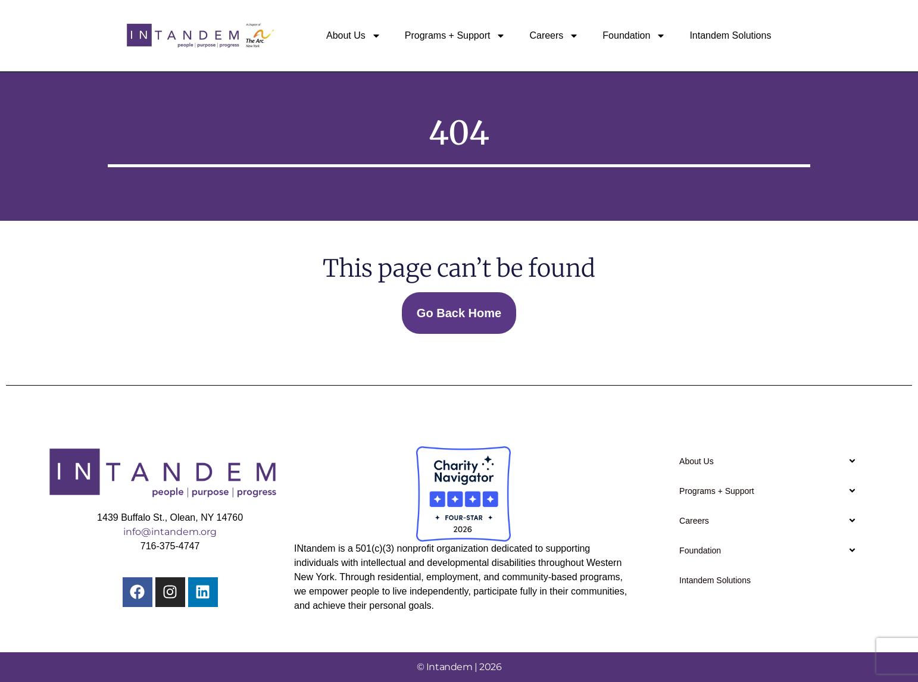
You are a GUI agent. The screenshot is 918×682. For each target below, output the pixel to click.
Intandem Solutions (730, 35)
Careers (554, 35)
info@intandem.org (170, 531)
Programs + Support (455, 35)
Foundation (634, 35)
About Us (353, 35)
